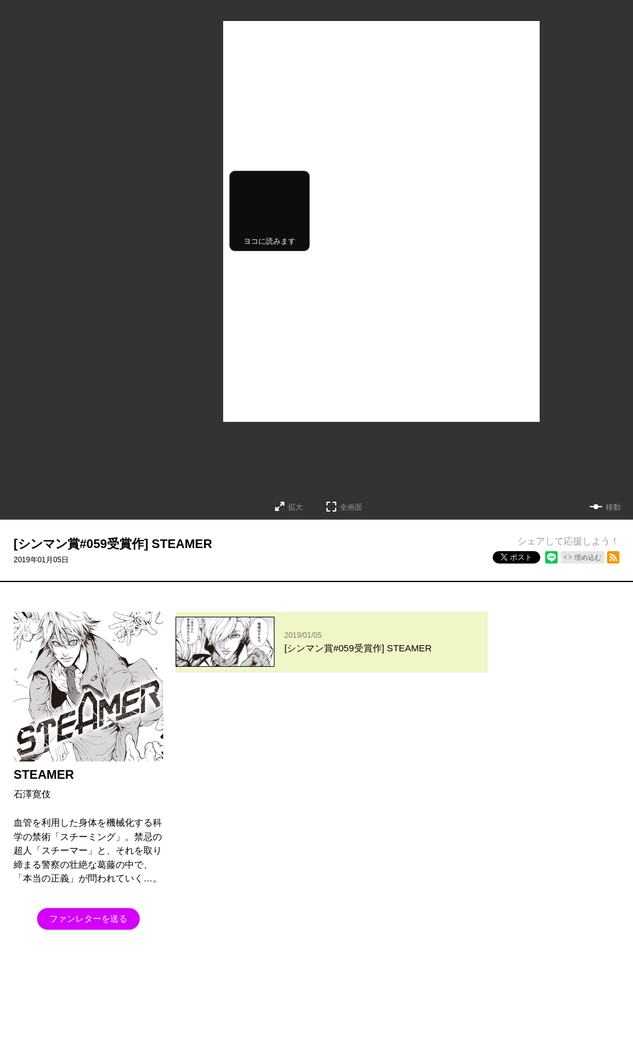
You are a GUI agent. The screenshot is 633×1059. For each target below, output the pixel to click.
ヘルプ (275, 1015)
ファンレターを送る (88, 919)
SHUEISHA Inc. (69, 1034)
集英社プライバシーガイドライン (193, 1015)
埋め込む (587, 557)
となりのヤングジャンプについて (68, 1015)
